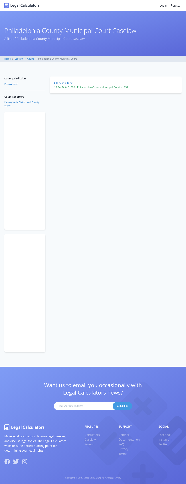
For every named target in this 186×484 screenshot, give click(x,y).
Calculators (92, 435)
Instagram (165, 440)
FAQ (121, 444)
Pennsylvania (11, 84)
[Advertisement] (25, 170)
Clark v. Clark (63, 83)
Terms (123, 454)
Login (163, 5)
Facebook (165, 435)
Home (7, 58)
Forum (89, 444)
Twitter (163, 444)
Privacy (123, 449)
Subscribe (122, 405)
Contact (124, 435)
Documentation (129, 440)
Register (176, 5)
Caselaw (19, 58)
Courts (30, 58)
